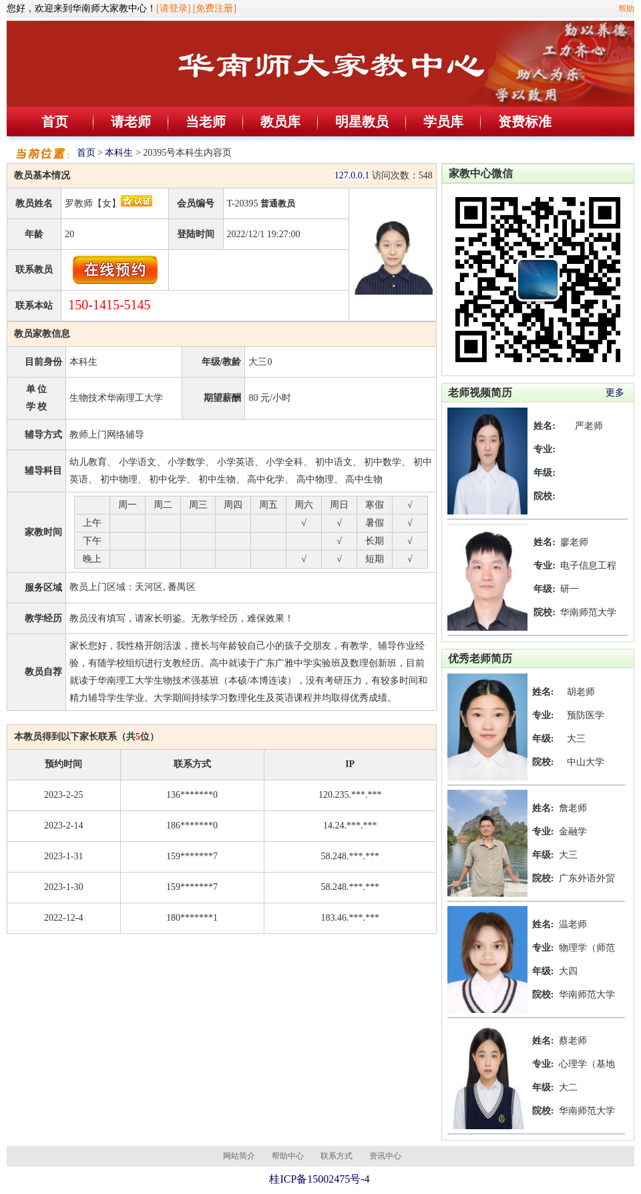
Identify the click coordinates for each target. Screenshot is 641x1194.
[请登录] (173, 8)
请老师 (131, 121)
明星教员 (362, 121)
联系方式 (336, 1156)
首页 (54, 121)
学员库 (443, 121)
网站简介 (239, 1156)
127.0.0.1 (352, 175)
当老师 (206, 121)
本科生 (119, 153)
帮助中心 (288, 1156)
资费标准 (525, 121)
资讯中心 (385, 1156)
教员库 (280, 121)
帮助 (626, 8)
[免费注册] (214, 8)
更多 (615, 393)
